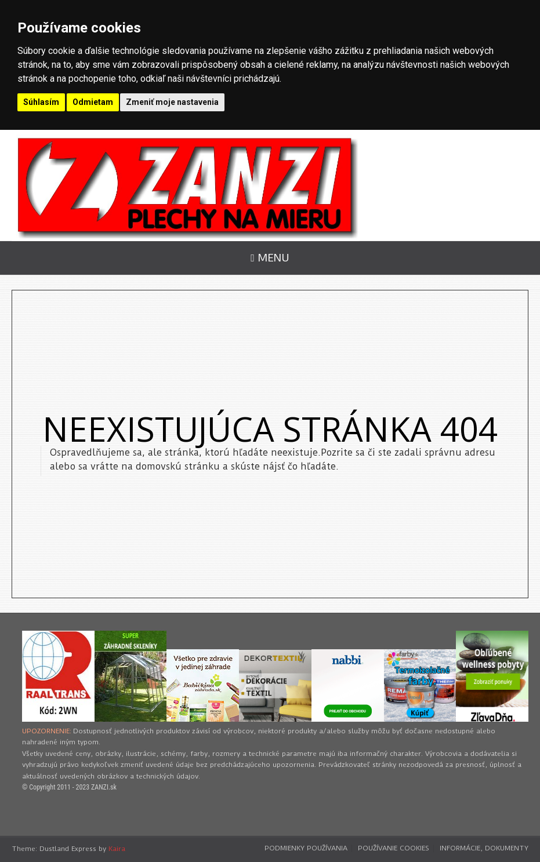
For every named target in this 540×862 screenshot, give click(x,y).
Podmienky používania (305, 848)
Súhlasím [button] (41, 102)
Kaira (116, 849)
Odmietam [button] (93, 102)
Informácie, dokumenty (484, 848)
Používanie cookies (393, 848)
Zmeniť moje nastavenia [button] (172, 102)
